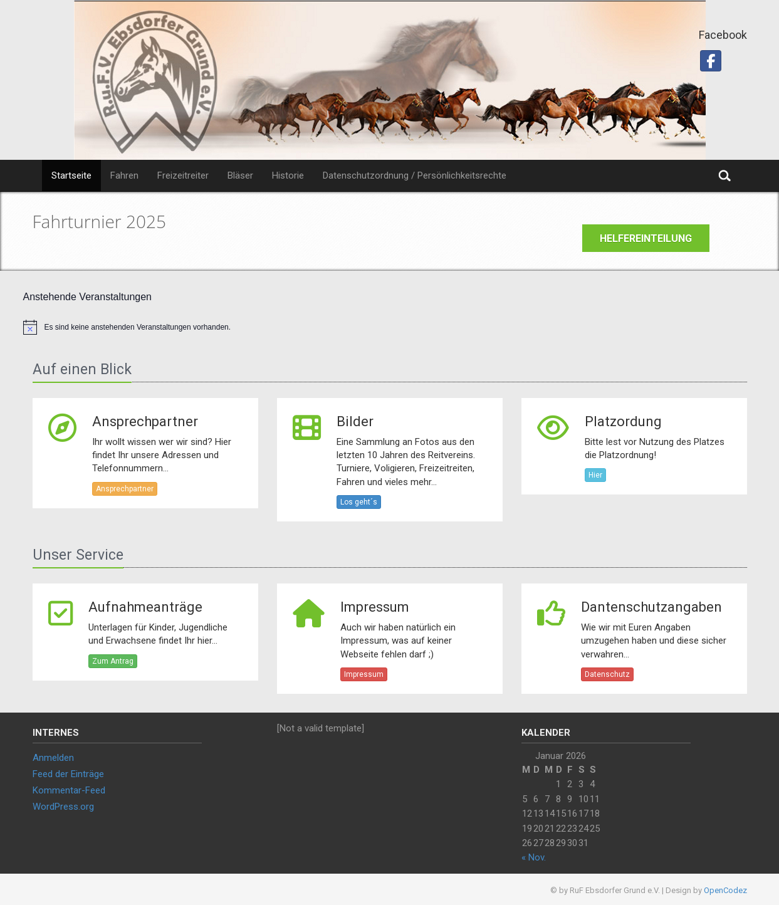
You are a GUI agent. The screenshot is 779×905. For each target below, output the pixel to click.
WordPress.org (63, 806)
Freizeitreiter (183, 175)
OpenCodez (725, 890)
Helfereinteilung (646, 238)
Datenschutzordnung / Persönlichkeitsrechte (414, 175)
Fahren (124, 175)
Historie (288, 175)
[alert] (389, 327)
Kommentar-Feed (69, 790)
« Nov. (533, 857)
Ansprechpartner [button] (125, 488)
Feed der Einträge (68, 774)
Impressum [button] (364, 674)
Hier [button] (595, 475)
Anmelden (53, 757)
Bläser (240, 175)
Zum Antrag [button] (112, 661)
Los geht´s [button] (358, 502)
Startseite (71, 175)
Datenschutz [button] (607, 674)
